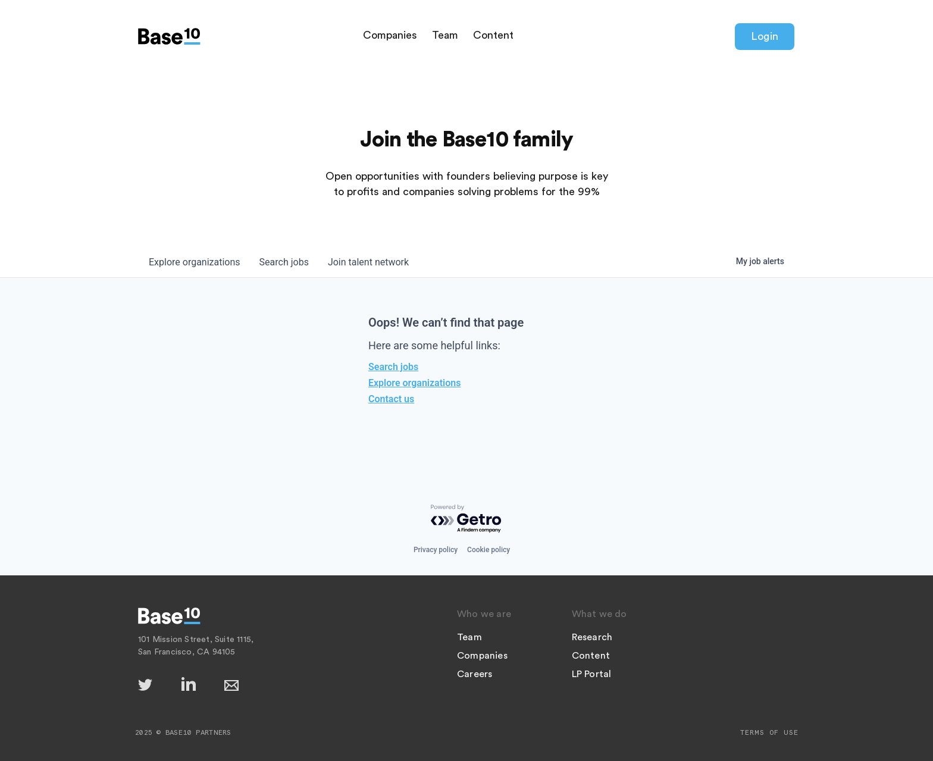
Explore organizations (414, 383)
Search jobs (393, 366)
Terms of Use (769, 732)
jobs (284, 262)
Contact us (391, 399)
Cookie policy (488, 550)
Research (592, 637)
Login (764, 36)
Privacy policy (436, 550)
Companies (390, 35)
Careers (474, 674)
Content (493, 35)
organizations (194, 262)
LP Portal (592, 674)
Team (445, 35)
